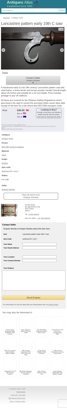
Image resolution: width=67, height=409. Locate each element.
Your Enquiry (9, 268)
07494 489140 (33, 214)
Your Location (9, 257)
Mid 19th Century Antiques (13, 147)
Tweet (5, 73)
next (62, 50)
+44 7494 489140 (43, 218)
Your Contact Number (12, 261)
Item (5, 234)
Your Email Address (11, 248)
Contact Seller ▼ (33, 80)
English (5, 163)
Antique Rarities (8, 189)
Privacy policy (53, 308)
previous (3, 50)
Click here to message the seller (49, 117)
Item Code (8, 239)
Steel (4, 155)
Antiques (20, 2)
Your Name (8, 244)
